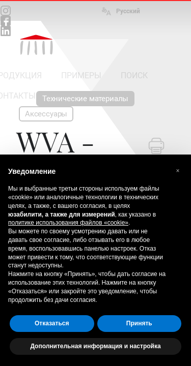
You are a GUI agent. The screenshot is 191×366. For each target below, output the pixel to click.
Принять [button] (139, 323)
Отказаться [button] (52, 323)
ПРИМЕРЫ (81, 75)
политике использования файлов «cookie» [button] (68, 222)
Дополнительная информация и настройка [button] (95, 346)
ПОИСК (134, 75)
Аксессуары (46, 113)
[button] (178, 171)
